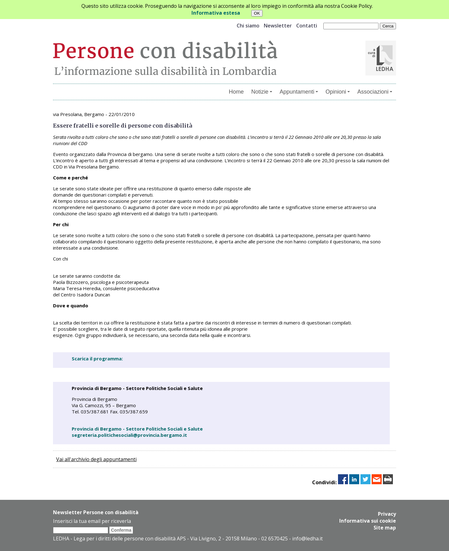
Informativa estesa (215, 12)
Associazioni (374, 92)
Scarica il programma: (97, 358)
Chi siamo (248, 25)
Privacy (387, 513)
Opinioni (338, 92)
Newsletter (278, 25)
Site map (385, 527)
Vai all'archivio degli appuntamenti (96, 459)
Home (236, 92)
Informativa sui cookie (367, 520)
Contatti (306, 25)
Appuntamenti (299, 92)
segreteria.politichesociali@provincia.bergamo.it (129, 435)
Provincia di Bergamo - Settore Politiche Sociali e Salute (137, 429)
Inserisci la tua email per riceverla (92, 521)
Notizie (261, 92)
